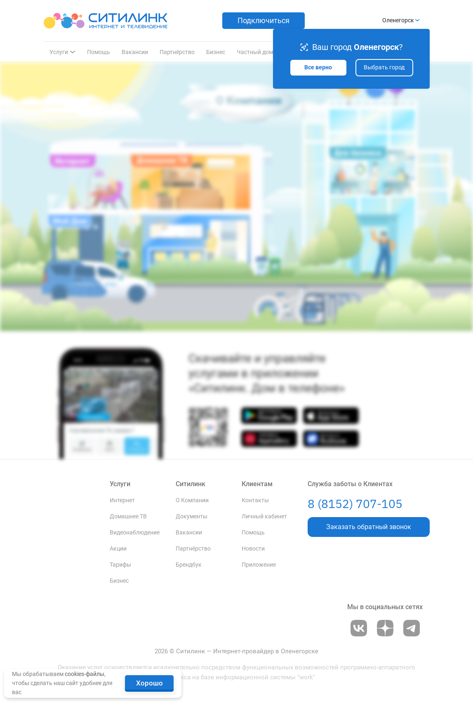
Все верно (318, 67)
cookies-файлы (84, 674)
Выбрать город (384, 67)
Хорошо (149, 683)
